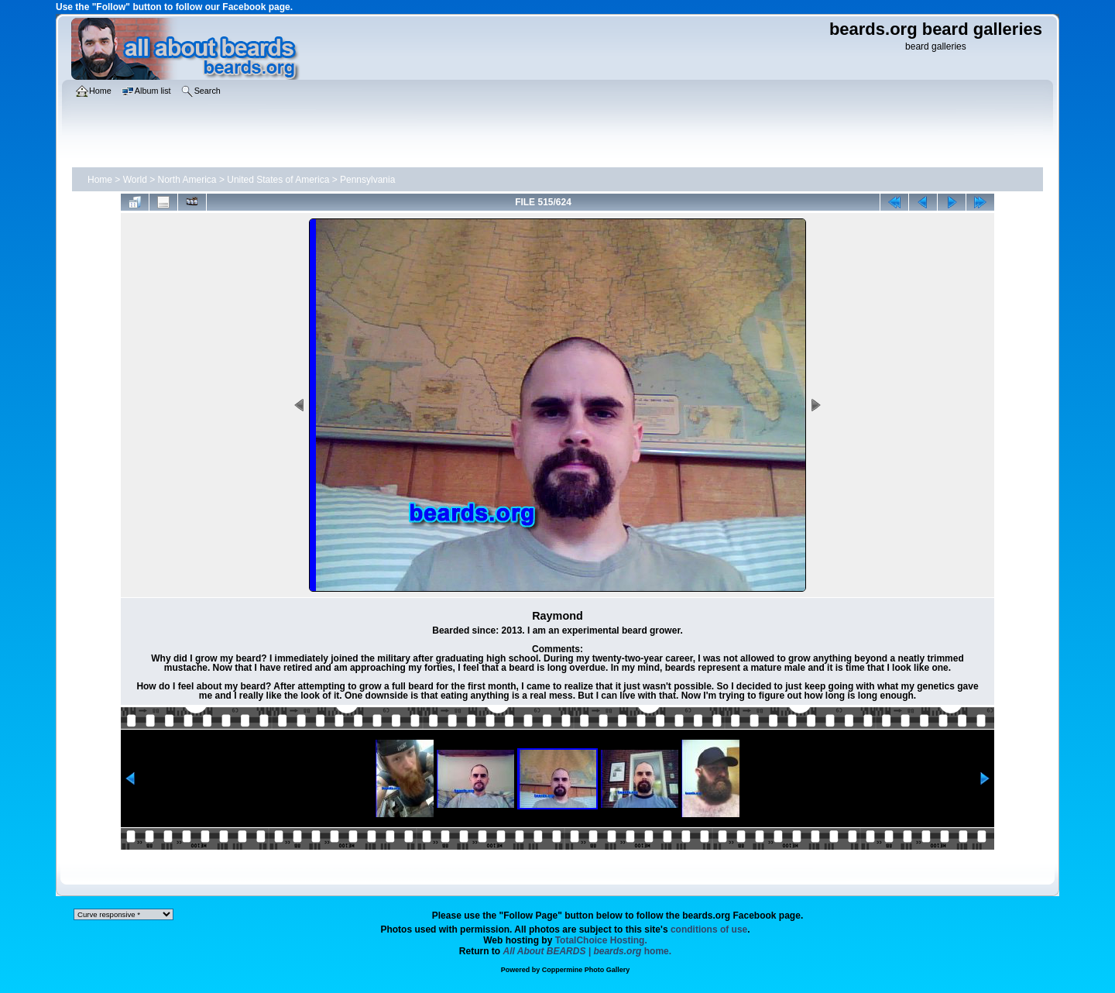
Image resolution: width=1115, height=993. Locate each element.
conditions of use (709, 929)
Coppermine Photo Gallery (586, 970)
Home (99, 179)
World (135, 179)
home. (587, 951)
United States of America (278, 179)
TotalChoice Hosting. (601, 940)
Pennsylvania (367, 179)
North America (187, 179)
